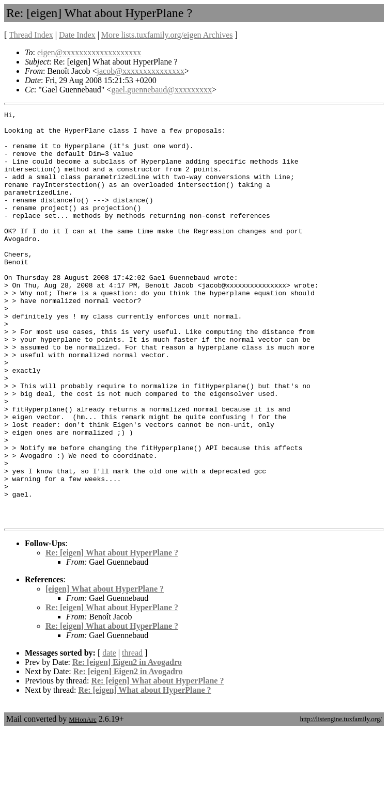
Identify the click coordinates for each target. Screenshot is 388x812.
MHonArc (82, 801)
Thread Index (31, 34)
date (109, 734)
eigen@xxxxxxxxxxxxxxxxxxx (89, 52)
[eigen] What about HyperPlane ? (104, 670)
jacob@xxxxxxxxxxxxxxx (140, 71)
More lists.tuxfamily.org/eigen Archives (167, 34)
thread (132, 734)
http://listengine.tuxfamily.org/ (341, 801)
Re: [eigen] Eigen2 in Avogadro (127, 744)
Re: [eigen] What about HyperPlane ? (111, 634)
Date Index (77, 34)
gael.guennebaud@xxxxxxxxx (161, 89)
